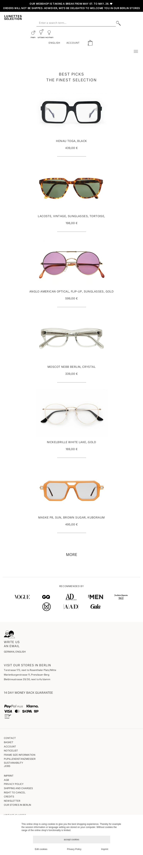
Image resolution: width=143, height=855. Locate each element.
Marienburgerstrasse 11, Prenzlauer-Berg (26, 675)
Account (10, 747)
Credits (9, 797)
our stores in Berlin (17, 805)
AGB (6, 780)
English (54, 43)
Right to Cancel (14, 793)
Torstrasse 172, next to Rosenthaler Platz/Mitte (30, 670)
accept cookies (71, 839)
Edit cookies (41, 849)
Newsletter (12, 801)
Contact (10, 738)
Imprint (9, 776)
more (71, 555)
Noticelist (11, 751)
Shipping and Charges (18, 788)
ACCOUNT (73, 43)
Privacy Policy (14, 784)
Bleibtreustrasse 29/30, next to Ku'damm (27, 679)
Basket (8, 742)
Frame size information (19, 755)
